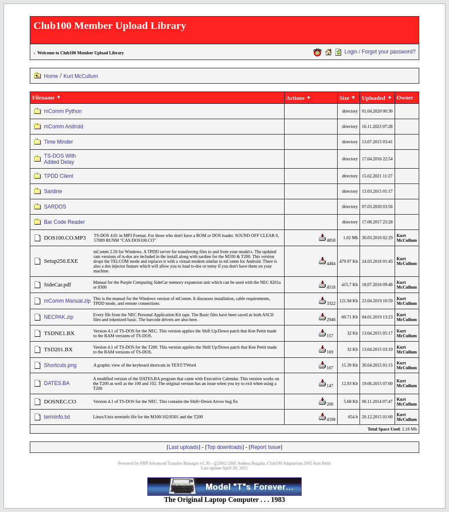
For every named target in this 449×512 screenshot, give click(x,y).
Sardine (53, 191)
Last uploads (183, 447)
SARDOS (55, 207)
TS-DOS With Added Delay (60, 159)
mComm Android (63, 127)
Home (51, 76)
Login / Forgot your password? (380, 52)
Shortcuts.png (60, 365)
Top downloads (224, 447)
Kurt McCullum (81, 76)
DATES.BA (56, 383)
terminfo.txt (57, 417)
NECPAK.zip (58, 317)
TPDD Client (58, 176)
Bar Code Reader (64, 222)
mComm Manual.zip (67, 301)
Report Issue (266, 447)
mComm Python (63, 111)
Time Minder (58, 142)
